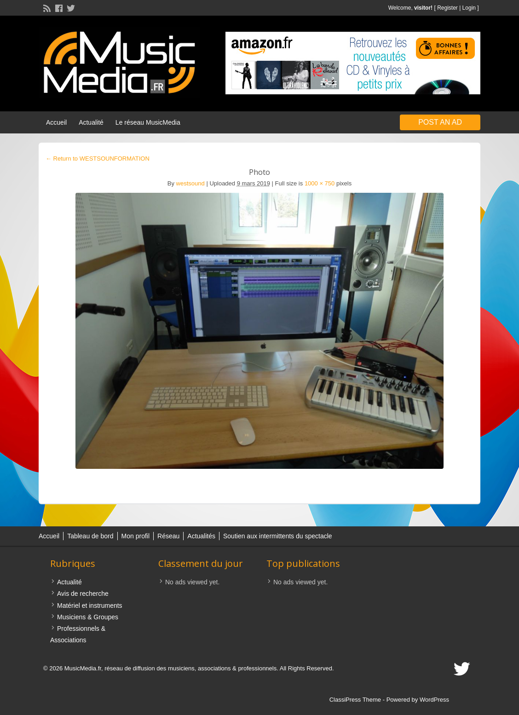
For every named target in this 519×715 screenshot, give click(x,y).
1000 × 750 (319, 183)
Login (469, 8)
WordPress (434, 699)
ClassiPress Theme (355, 699)
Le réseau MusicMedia (147, 122)
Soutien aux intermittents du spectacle (277, 536)
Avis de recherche (83, 593)
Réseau (168, 536)
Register (447, 8)
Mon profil (135, 536)
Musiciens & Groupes (87, 617)
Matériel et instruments (89, 605)
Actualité (91, 122)
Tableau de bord (90, 536)
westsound (190, 183)
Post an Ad (440, 122)
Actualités (201, 536)
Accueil (56, 122)
